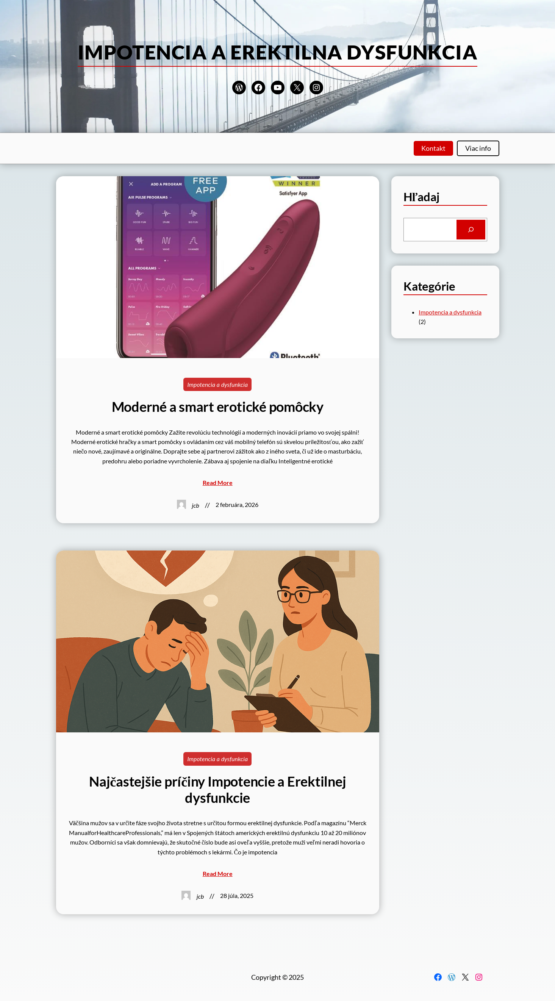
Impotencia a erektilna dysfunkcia (278, 52)
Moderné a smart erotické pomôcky (218, 407)
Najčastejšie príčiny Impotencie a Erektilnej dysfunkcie (217, 789)
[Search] (471, 229)
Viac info (478, 148)
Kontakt (433, 148)
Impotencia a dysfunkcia (217, 384)
